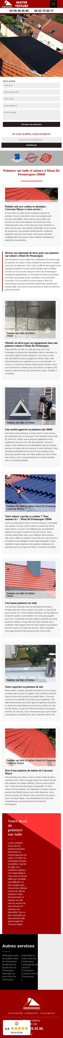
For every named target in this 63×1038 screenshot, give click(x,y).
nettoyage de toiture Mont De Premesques (31, 967)
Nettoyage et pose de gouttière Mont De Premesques (10, 958)
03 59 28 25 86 (19, 10)
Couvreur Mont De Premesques (30, 975)
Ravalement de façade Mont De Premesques (9, 967)
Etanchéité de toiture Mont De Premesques (29, 958)
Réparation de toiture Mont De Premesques (9, 976)
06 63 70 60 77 (43, 10)
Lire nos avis (17, 1032)
